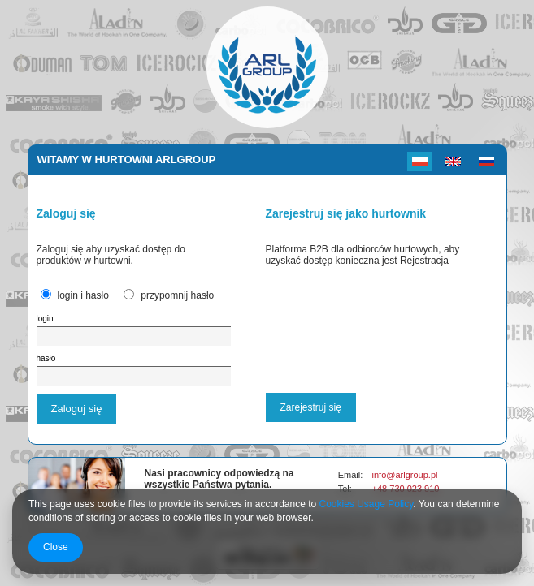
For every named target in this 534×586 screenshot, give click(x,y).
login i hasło (83, 295)
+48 (381, 488)
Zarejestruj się (310, 407)
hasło (46, 358)
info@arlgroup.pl (405, 475)
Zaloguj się (76, 409)
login (45, 318)
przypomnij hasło (177, 295)
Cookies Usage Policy (366, 504)
